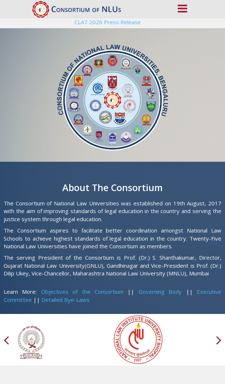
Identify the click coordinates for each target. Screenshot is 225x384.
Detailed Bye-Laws (65, 299)
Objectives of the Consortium (82, 291)
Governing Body (160, 291)
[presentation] (7, 340)
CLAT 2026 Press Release (109, 22)
